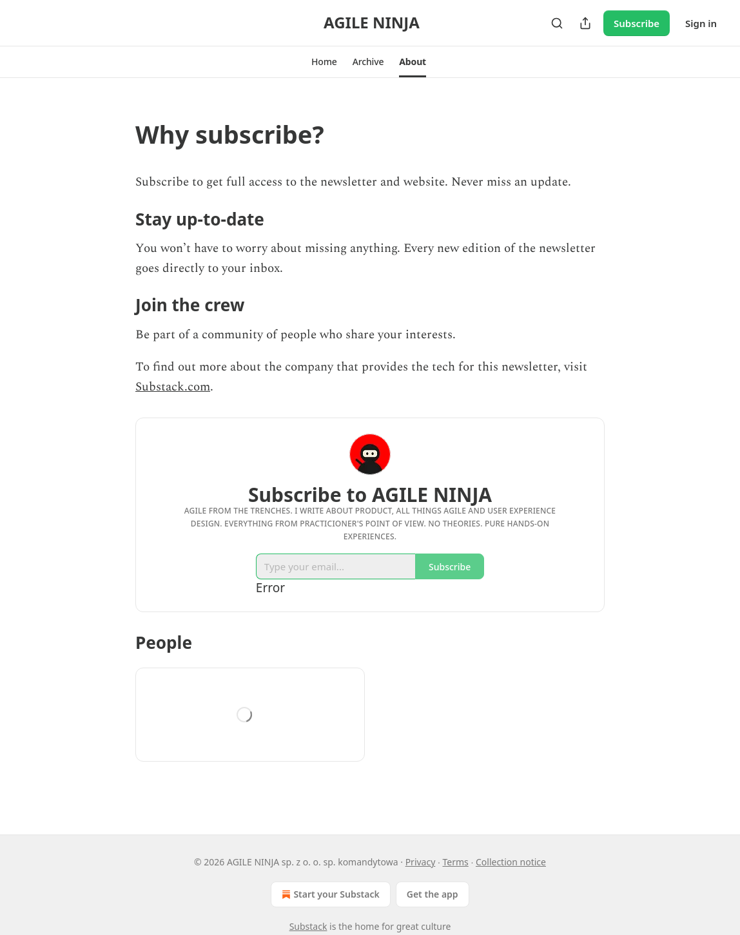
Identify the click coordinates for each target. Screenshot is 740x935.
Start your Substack (329, 894)
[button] (324, 61)
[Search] (557, 23)
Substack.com (172, 387)
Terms (456, 862)
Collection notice (511, 862)
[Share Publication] (585, 23)
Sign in (701, 23)
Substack (308, 926)
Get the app (432, 894)
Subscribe (636, 23)
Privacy (420, 862)
